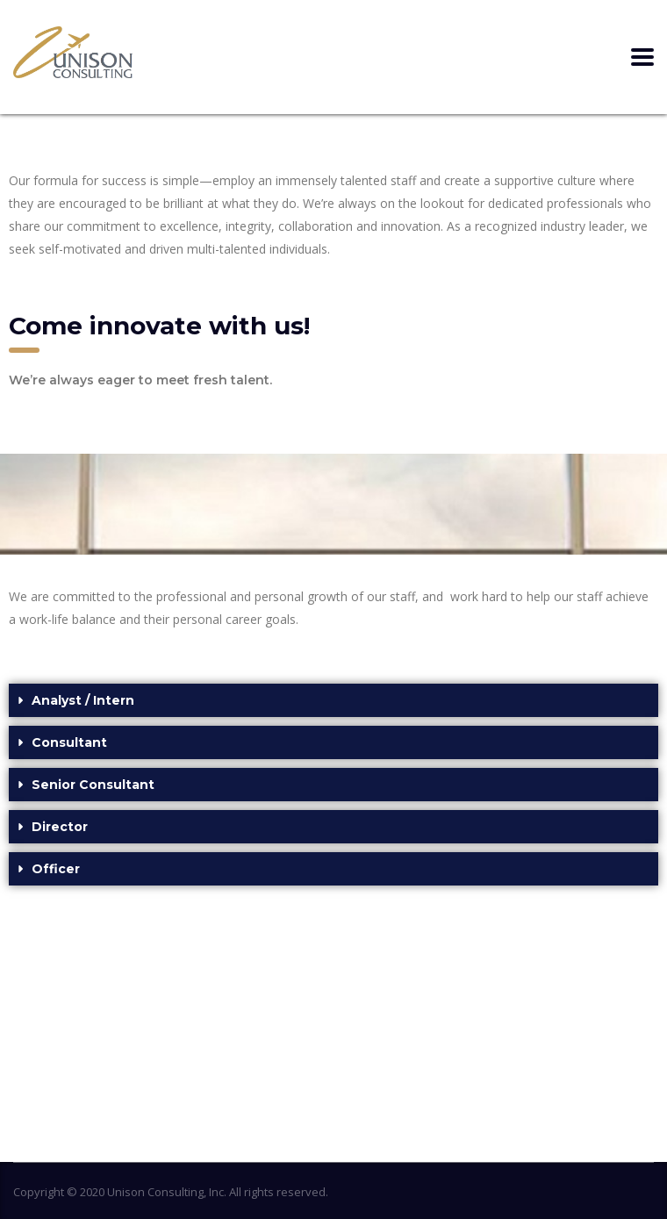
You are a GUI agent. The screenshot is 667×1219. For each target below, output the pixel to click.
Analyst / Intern (83, 700)
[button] (333, 700)
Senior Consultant (93, 784)
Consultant (69, 742)
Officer (56, 869)
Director (60, 827)
